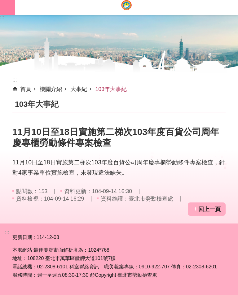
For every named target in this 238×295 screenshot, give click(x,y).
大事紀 (78, 89)
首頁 (25, 89)
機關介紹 (51, 89)
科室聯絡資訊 (84, 266)
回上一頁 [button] (209, 209)
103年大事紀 (111, 89)
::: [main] (14, 80)
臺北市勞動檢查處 (126, 7)
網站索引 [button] (7, 7)
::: (2, 17)
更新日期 (22, 237)
